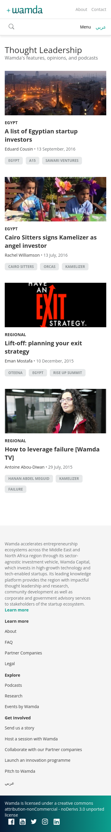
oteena (15, 372)
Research (13, 696)
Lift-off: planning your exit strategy (43, 347)
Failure (15, 489)
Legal (10, 663)
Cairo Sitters (21, 266)
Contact (98, 9)
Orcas (49, 266)
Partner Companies (23, 653)
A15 (32, 160)
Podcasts (13, 685)
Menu (85, 27)
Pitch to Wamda (20, 771)
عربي (101, 27)
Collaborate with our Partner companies (43, 749)
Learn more (17, 610)
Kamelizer (75, 266)
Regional (15, 334)
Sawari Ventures (62, 160)
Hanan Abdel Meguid (28, 478)
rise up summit (67, 372)
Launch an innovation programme (37, 760)
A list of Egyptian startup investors (41, 135)
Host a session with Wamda (31, 739)
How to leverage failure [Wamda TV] (52, 453)
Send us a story (19, 728)
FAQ (9, 642)
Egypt (11, 122)
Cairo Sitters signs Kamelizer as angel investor (51, 241)
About (81, 9)
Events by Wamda (22, 706)
